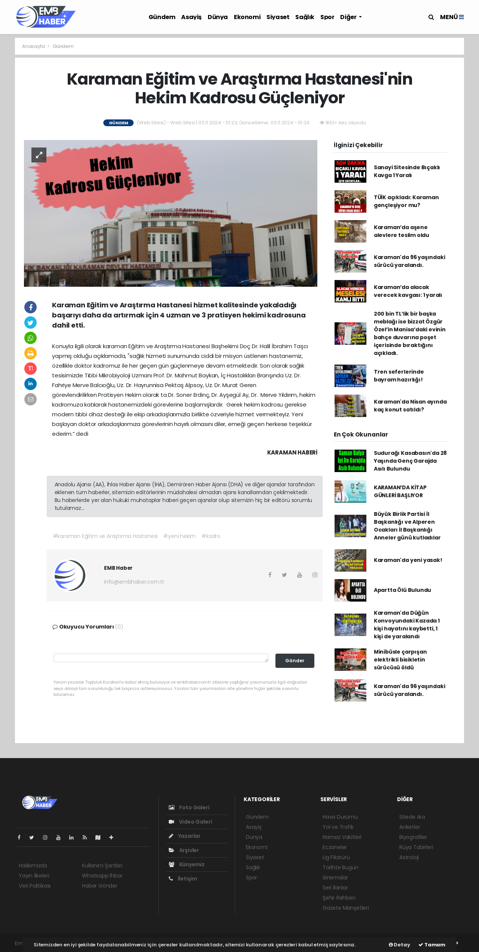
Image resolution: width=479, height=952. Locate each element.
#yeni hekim (179, 536)
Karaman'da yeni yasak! (408, 560)
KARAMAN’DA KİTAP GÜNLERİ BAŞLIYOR (400, 491)
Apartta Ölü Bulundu (402, 590)
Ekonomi (247, 17)
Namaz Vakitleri (342, 837)
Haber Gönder (100, 885)
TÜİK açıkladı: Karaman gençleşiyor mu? (406, 201)
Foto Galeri (189, 807)
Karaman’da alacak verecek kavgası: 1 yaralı (408, 291)
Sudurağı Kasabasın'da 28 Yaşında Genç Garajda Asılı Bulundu (410, 460)
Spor (327, 17)
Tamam (431, 944)
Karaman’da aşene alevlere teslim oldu (401, 231)
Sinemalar (335, 877)
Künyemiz (187, 864)
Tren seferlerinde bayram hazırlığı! (399, 375)
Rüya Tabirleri (416, 847)
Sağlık (304, 17)
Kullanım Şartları (102, 865)
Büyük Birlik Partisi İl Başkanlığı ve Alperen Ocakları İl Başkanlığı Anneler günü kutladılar (407, 525)
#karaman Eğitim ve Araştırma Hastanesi (105, 536)
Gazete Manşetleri (346, 908)
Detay (399, 944)
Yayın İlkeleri (34, 875)
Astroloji (409, 857)
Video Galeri (190, 821)
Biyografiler (413, 837)
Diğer (348, 17)
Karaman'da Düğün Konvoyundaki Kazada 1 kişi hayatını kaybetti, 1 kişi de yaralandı (407, 624)
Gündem (162, 17)
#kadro (210, 536)
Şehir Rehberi (339, 897)
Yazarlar (185, 836)
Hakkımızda (33, 865)
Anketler (409, 827)
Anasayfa (34, 46)
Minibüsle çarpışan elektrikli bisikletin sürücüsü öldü (400, 659)
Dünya (218, 17)
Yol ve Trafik (338, 827)
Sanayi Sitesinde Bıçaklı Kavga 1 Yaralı (407, 171)
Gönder (295, 660)
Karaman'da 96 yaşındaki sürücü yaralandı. (409, 261)
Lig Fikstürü (336, 857)
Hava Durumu (340, 817)
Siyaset (277, 17)
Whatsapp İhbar (102, 875)
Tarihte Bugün (341, 867)
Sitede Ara (412, 817)
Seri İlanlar (335, 887)
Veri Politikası (35, 885)
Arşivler (184, 850)
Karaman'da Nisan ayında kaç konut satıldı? (410, 405)
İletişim (183, 878)
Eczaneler (335, 847)
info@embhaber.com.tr (134, 582)
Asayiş (191, 17)
